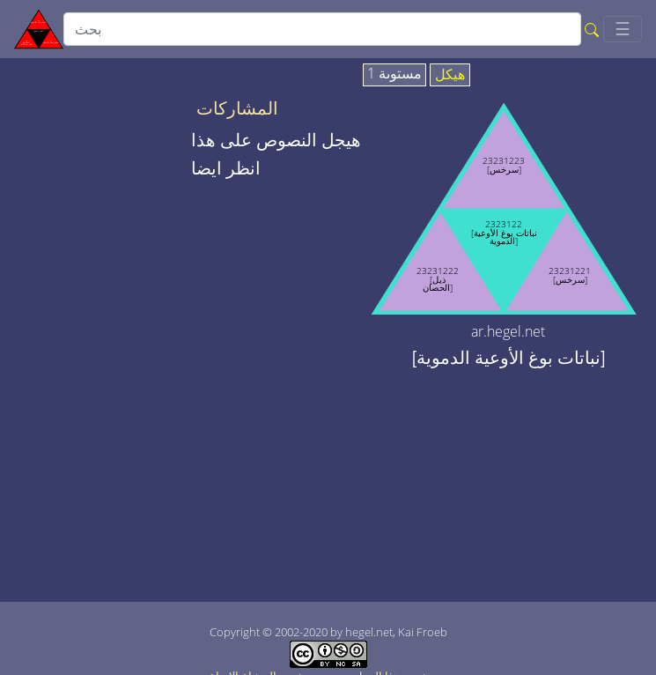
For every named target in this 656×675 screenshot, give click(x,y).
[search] (322, 29)
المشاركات (237, 108)
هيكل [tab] (450, 75)
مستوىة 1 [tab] (394, 74)
